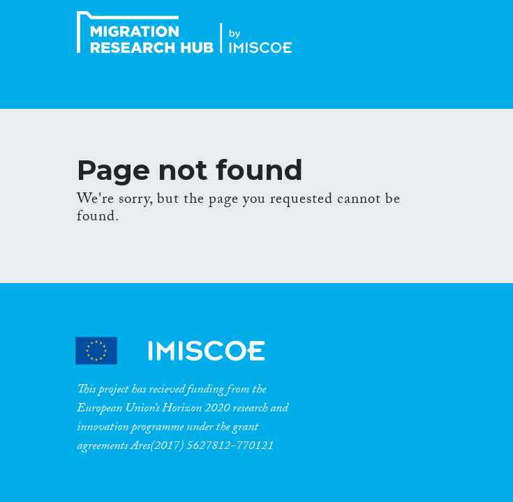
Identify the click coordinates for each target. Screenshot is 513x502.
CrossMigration (188, 32)
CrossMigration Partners (182, 350)
